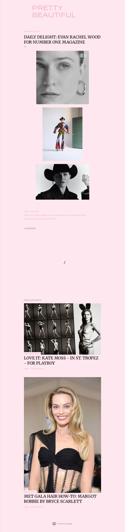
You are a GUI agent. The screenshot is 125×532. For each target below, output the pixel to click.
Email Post (34, 211)
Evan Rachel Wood (72, 215)
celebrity (44, 215)
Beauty (38, 215)
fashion (83, 215)
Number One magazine (33, 219)
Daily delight (59, 215)
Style (45, 219)
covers (51, 215)
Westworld (52, 219)
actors (32, 215)
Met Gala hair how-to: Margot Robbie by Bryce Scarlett (60, 499)
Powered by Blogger (62, 523)
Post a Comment (37, 368)
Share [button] (26, 211)
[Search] (99, 7)
